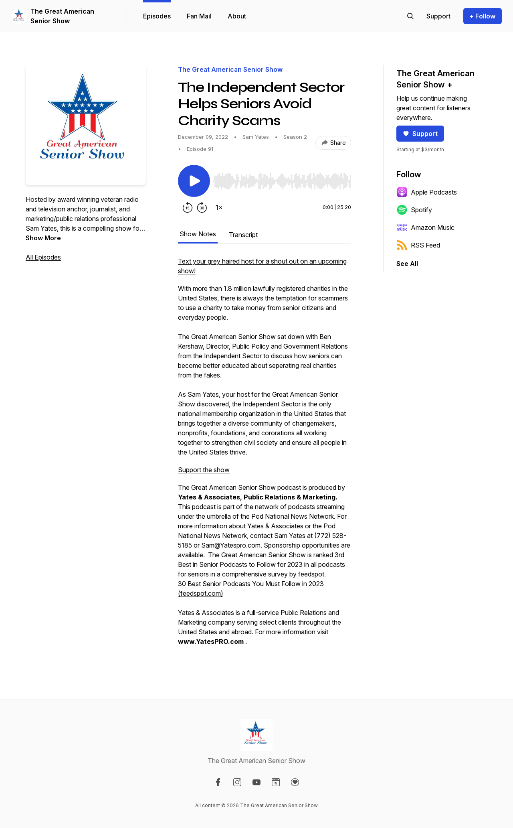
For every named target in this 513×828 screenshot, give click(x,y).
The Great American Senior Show (62, 16)
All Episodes (43, 257)
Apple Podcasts (426, 192)
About (237, 16)
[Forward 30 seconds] (202, 207)
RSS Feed (418, 245)
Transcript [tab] (243, 235)
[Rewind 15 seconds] (187, 207)
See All (407, 264)
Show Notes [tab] (198, 234)
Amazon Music (425, 227)
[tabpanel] (264, 455)
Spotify (414, 209)
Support (420, 134)
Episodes (157, 16)
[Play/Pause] (194, 181)
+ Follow (482, 16)
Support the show (204, 470)
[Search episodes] (410, 16)
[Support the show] (438, 16)
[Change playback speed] (219, 207)
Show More (43, 238)
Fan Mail (199, 16)
